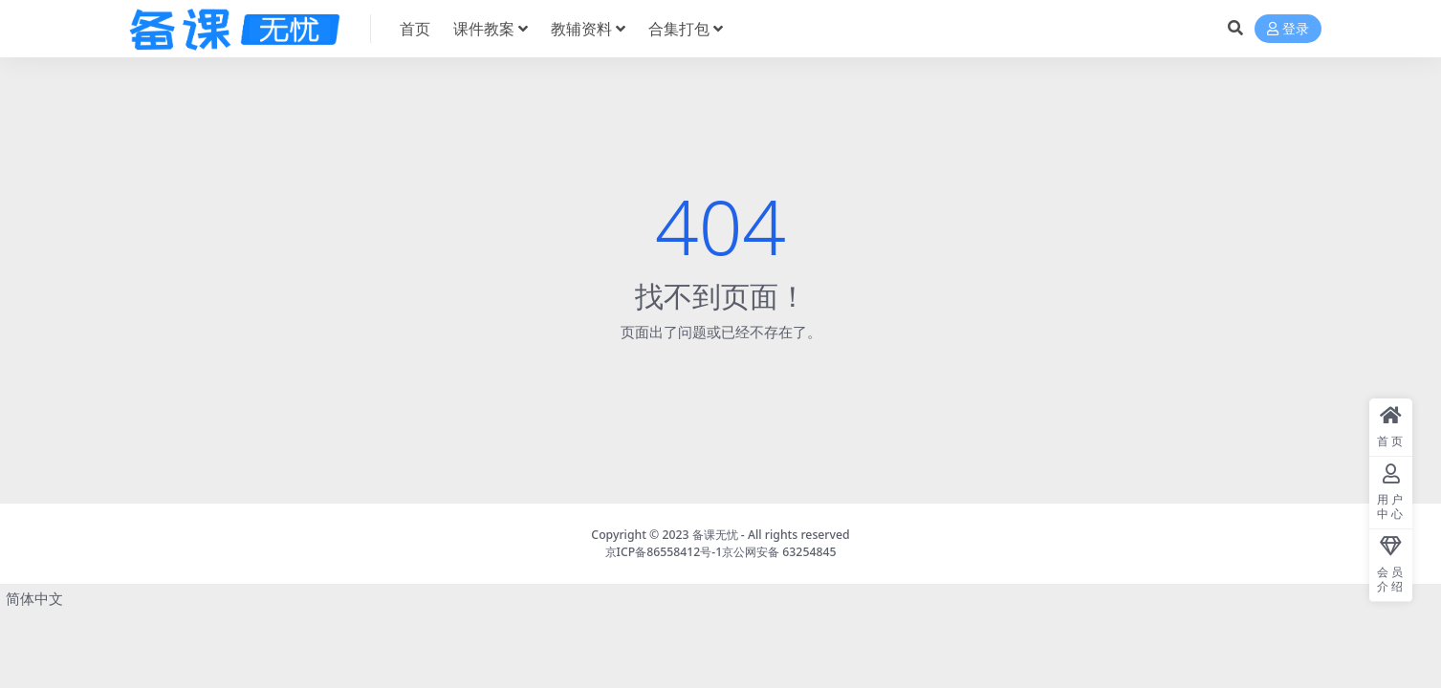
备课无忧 (715, 535)
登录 (1288, 29)
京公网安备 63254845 (779, 552)
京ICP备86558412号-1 (664, 552)
